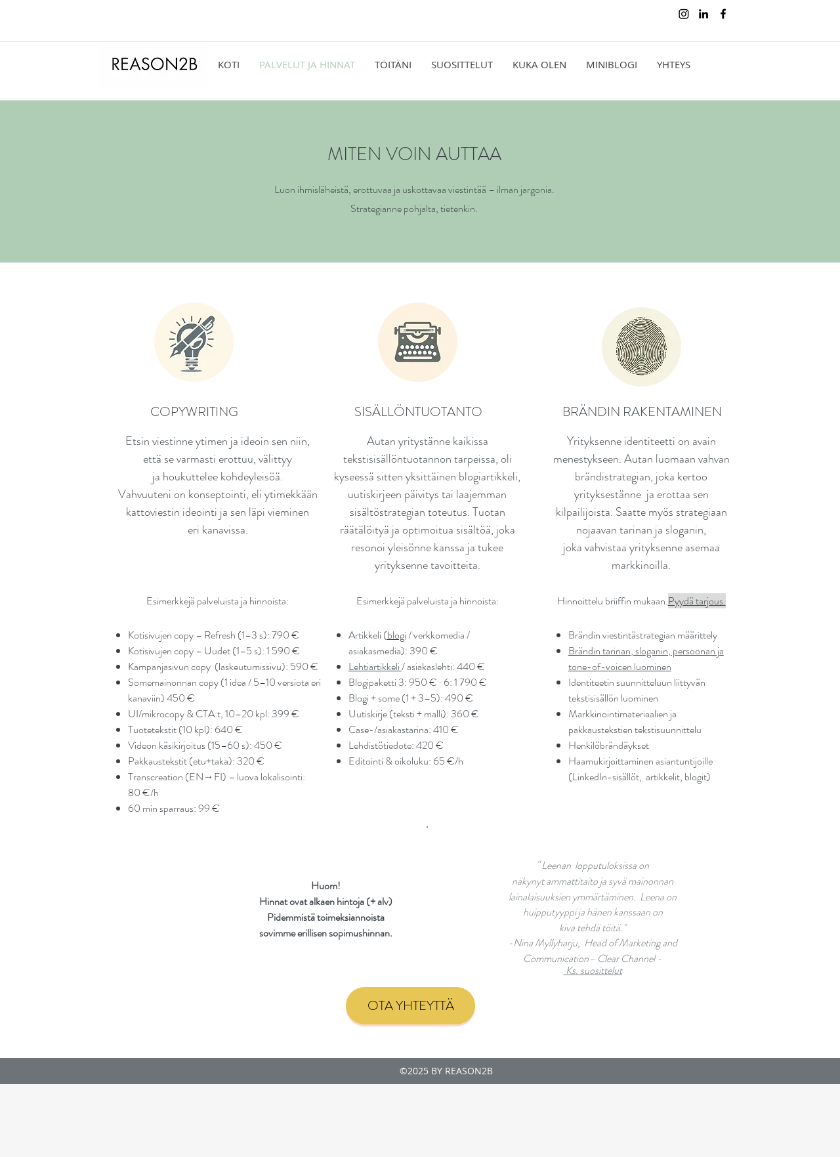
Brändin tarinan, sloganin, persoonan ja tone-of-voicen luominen (646, 658)
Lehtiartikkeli (375, 666)
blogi (396, 634)
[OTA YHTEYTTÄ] (410, 1005)
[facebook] (723, 13)
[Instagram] (683, 13)
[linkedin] (703, 13)
